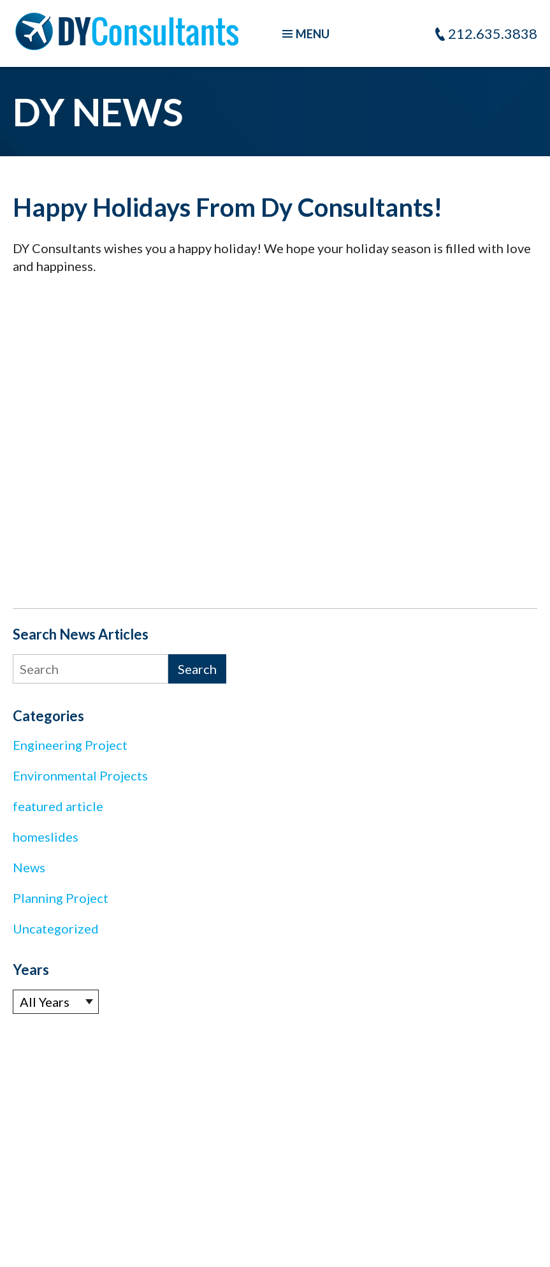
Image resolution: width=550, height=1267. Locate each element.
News (29, 867)
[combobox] (56, 1002)
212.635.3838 (492, 33)
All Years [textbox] (44, 1001)
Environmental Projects (80, 775)
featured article (58, 806)
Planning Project (60, 897)
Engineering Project (70, 744)
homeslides (45, 836)
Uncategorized (56, 928)
